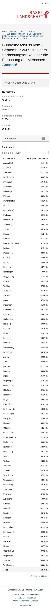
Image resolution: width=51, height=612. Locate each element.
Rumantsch (38, 590)
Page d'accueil (9, 32)
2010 (22, 32)
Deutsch (11, 590)
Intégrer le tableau (40, 576)
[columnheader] (12, 158)
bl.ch (46, 3)
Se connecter (25, 606)
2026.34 (32, 598)
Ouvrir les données (21, 601)
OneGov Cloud (21, 598)
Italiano (29, 590)
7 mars (32, 32)
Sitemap (34, 601)
